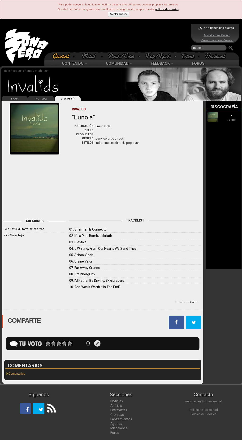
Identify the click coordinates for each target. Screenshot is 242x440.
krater (193, 302)
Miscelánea (119, 428)
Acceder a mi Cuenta (217, 35)
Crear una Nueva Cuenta (217, 40)
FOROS (198, 63)
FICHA (14, 98)
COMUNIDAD (119, 63)
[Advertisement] (119, 38)
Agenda (116, 424)
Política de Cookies (203, 414)
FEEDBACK (162, 63)
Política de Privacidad (203, 410)
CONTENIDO (74, 63)
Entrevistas (118, 410)
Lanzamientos (121, 419)
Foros (114, 433)
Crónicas (117, 415)
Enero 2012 (103, 126)
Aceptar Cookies (119, 14)
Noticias (116, 401)
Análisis (116, 406)
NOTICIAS (41, 98)
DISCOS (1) (67, 98)
